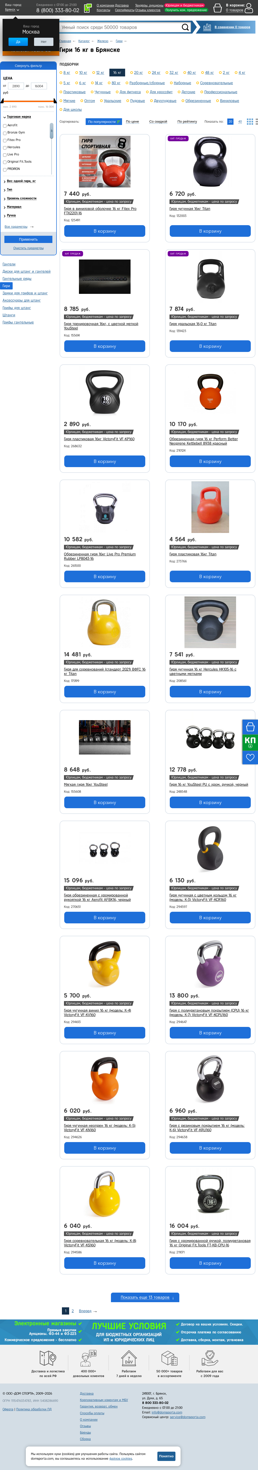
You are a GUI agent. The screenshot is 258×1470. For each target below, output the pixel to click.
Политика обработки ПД (34, 1409)
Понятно (166, 1456)
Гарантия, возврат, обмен (99, 1406)
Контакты (103, 10)
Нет (43, 42)
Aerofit (12, 125)
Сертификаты (124, 10)
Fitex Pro (14, 140)
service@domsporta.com (187, 1417)
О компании (105, 5)
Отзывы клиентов (147, 10)
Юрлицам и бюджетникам (185, 5)
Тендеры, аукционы (149, 5)
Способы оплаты (92, 1413)
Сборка (85, 1439)
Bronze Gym (16, 132)
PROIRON (13, 168)
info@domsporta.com (167, 1412)
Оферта (8, 1409)
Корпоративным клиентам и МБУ (104, 1400)
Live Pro (13, 154)
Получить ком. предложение (186, 10)
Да (18, 42)
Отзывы (85, 1426)
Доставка (122, 5)
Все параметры (16, 226)
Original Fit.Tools (19, 161)
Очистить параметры (28, 248)
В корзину (105, 231)
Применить (28, 239)
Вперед (85, 1311)
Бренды (85, 1432)
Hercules (13, 147)
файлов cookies (120, 1458)
